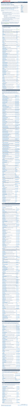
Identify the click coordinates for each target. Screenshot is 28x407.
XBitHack (3, 402)
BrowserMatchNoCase (4, 225)
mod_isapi (17, 264)
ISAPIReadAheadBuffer (4, 269)
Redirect (3, 277)
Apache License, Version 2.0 (8, 405)
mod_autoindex (18, 326)
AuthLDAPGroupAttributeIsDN (5, 138)
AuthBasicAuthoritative (4, 102)
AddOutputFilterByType (4, 221)
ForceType (3, 258)
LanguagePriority (4, 270)
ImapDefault (3, 351)
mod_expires (17, 342)
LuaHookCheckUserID (4, 56)
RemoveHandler (4, 286)
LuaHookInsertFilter (4, 59)
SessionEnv (3, 186)
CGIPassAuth (3, 168)
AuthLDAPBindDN (4, 129)
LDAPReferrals (4, 171)
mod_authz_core (17, 177)
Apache (2, 3)
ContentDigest (3, 390)
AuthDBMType (3, 110)
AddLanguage (3, 218)
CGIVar (3, 228)
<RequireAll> (3, 177)
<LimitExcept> (3, 174)
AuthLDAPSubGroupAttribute (5, 151)
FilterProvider (3, 396)
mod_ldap (16, 171)
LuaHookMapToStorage (4, 62)
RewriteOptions (4, 299)
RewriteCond (3, 296)
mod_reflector (18, 399)
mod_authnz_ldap (17, 127)
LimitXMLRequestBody (4, 49)
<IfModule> (3, 42)
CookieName (3, 238)
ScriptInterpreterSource (4, 302)
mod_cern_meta (18, 363)
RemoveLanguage (4, 289)
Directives (21, 1)
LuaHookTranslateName (5, 65)
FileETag (3, 255)
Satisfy (3, 183)
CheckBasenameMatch (4, 386)
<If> (16, 29)
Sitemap (27, 1)
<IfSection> (3, 44)
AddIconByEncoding (4, 332)
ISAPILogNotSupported (4, 267)
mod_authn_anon (17, 96)
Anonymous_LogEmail (4, 96)
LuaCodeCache (4, 52)
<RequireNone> (4, 181)
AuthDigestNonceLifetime (5, 117)
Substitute (3, 314)
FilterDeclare (3, 393)
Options (4, 382)
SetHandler (3, 310)
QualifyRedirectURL (4, 276)
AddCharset (3, 210)
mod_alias (17, 277)
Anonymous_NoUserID (4, 99)
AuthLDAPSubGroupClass (5, 153)
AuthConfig (22, 6)
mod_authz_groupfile (17, 124)
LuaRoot (3, 75)
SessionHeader (4, 188)
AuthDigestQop (4, 120)
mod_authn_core (17, 159)
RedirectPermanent (4, 280)
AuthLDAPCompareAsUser (5, 132)
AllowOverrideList (6, 23)
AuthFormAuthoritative (4, 121)
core (15, 168)
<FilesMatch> (3, 34)
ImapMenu (3, 353)
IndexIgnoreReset (4, 357)
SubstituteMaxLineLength (5, 317)
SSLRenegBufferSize (4, 194)
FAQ (22, 1)
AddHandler (3, 215)
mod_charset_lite (18, 231)
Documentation (7, 3)
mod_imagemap (18, 351)
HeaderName (3, 348)
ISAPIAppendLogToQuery (5, 264)
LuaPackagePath (4, 72)
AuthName (3, 159)
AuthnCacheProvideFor (4, 160)
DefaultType (3, 248)
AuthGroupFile (3, 124)
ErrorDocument (4, 254)
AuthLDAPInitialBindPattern (5, 142)
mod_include (18, 86)
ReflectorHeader (4, 399)
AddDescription (4, 329)
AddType (3, 222)
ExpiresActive (3, 342)
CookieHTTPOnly (4, 237)
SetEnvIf (3, 305)
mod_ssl (16, 194)
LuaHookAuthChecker (4, 55)
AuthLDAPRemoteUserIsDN (5, 148)
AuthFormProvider (4, 123)
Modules (19, 1)
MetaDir (3, 363)
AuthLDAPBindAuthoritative (5, 127)
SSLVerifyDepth (4, 201)
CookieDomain (4, 234)
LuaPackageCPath (4, 71)
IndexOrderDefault (4, 360)
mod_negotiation (18, 270)
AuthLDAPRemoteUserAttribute (5, 146)
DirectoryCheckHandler (4, 336)
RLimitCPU (3, 78)
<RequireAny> (3, 179)
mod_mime (17, 210)
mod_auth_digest (17, 117)
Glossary (24, 1)
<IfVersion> (3, 46)
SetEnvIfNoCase (4, 308)
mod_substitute (17, 314)
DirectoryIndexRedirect (4, 339)
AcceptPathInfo (4, 207)
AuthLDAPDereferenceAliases (5, 135)
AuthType (3, 163)
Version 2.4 (11, 3)
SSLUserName (4, 198)
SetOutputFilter (4, 313)
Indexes (22, 8)
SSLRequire (3, 195)
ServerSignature (4, 83)
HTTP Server (4, 3)
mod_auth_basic (17, 102)
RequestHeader (4, 293)
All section (6, 20)
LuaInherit (3, 68)
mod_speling (18, 386)
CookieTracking (4, 244)
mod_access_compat (17, 183)
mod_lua (17, 52)
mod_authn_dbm (17, 110)
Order (3, 379)
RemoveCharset (4, 283)
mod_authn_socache (17, 160)
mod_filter (17, 221)
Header (3, 260)
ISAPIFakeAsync (4, 266)
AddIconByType (4, 333)
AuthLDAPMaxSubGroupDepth (5, 144)
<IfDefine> (3, 37)
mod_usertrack (17, 234)
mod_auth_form (17, 121)
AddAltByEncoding (4, 326)
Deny (2, 375)
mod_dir (17, 336)
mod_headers (17, 260)
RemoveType (3, 292)
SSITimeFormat (4, 86)
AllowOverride (3, 7)
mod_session (16, 186)
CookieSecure (3, 241)
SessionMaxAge (4, 191)
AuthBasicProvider (4, 105)
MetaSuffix (3, 366)
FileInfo (22, 7)
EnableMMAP (3, 251)
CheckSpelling (3, 389)
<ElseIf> (18, 29)
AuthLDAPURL (4, 155)
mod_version (18, 46)
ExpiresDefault (3, 345)
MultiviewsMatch (4, 272)
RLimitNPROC (3, 81)
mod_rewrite (17, 296)
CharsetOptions (4, 231)
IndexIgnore (3, 356)
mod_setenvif (17, 225)
